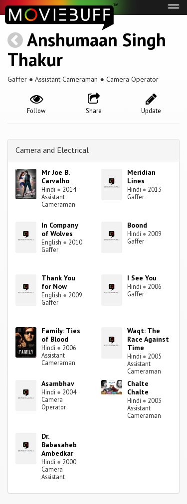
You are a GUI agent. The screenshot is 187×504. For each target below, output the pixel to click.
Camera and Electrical (52, 150)
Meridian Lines (141, 176)
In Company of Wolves (59, 229)
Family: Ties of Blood (60, 335)
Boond (137, 225)
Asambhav (57, 383)
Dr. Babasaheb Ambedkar (59, 445)
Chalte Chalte (138, 387)
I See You (142, 277)
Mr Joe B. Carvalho (55, 176)
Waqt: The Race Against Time (148, 339)
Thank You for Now (58, 282)
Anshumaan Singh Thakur (86, 49)
